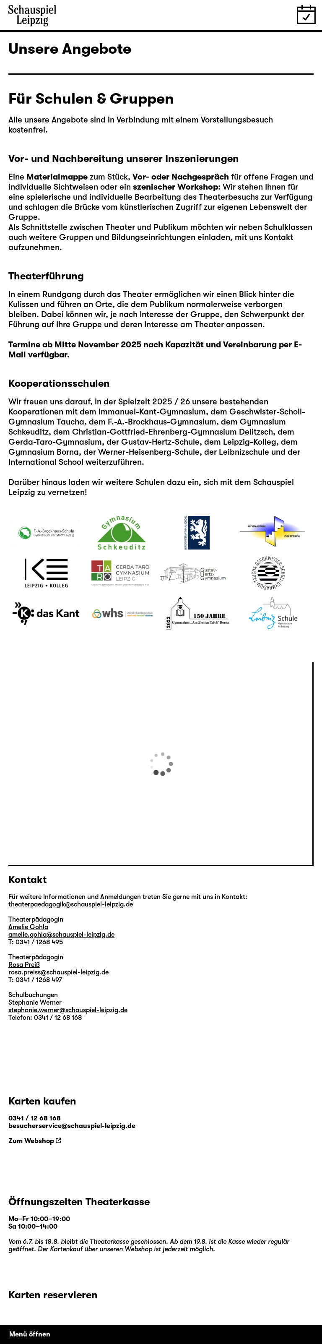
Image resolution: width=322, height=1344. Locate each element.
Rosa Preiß (24, 965)
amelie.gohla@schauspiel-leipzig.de (61, 934)
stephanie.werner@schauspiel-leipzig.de (67, 1010)
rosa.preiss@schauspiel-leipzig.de (58, 972)
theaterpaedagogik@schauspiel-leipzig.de (70, 904)
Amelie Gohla (28, 927)
